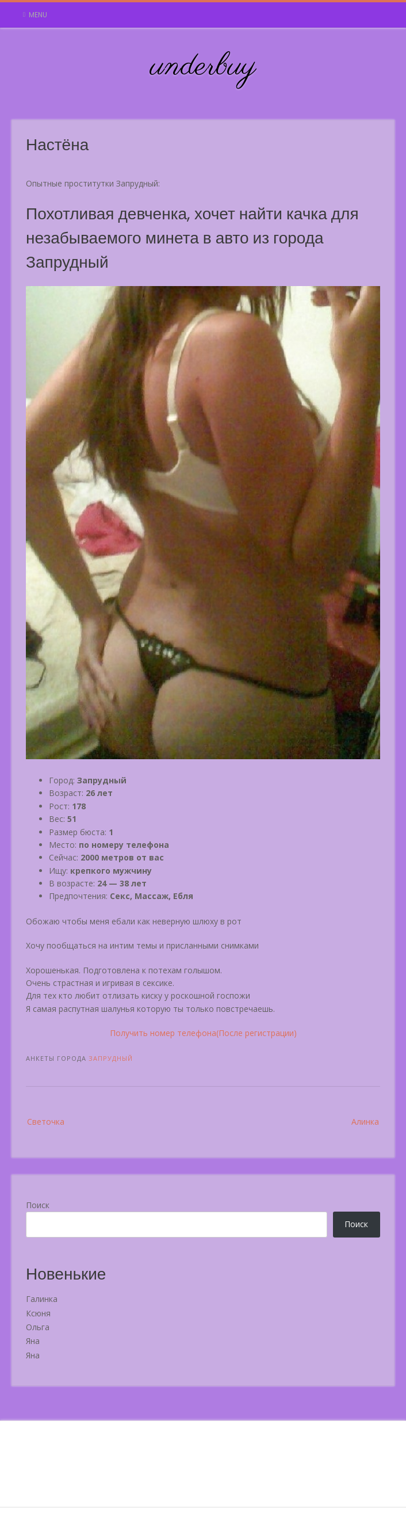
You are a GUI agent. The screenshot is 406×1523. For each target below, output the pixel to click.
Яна (33, 1340)
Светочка (45, 1121)
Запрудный (111, 1058)
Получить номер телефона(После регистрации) (203, 1032)
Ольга (37, 1327)
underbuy (203, 67)
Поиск (37, 1205)
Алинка (365, 1121)
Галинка (42, 1298)
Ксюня (38, 1313)
